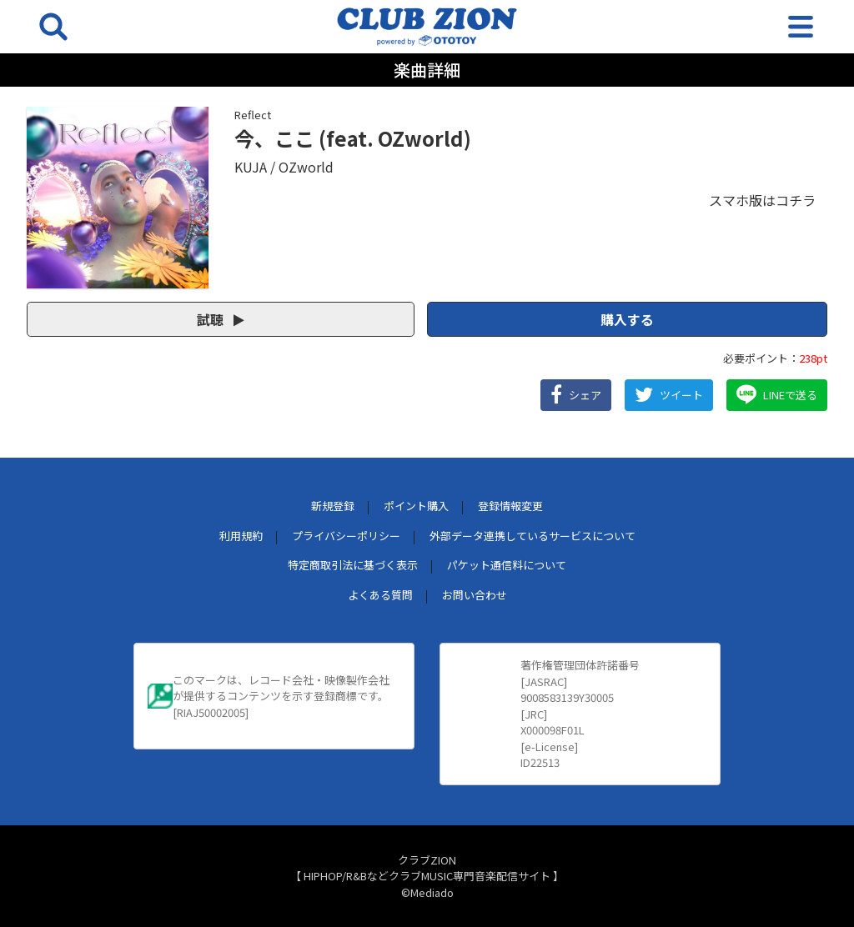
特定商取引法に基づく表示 (353, 565)
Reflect (252, 115)
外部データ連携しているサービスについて (532, 536)
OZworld (306, 167)
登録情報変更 (510, 506)
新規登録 (332, 506)
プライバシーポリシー (346, 536)
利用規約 (241, 536)
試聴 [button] (220, 319)
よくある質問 (380, 595)
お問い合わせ (474, 595)
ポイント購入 (416, 506)
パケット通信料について (506, 565)
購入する (627, 319)
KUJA (250, 167)
